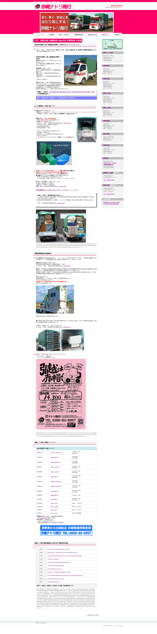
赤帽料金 (117, 34)
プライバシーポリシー (41, 623)
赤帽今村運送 (106, 133)
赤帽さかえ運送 (107, 93)
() (108, 164)
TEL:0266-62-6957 (42, 518)
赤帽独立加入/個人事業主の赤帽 (111, 202)
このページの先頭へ (92, 615)
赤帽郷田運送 (106, 65)
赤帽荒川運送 (106, 145)
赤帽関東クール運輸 (108, 172)
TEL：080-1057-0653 (109, 180)
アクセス (113, 44)
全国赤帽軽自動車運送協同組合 (111, 203)
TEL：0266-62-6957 (66, 123)
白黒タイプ (49, 355)
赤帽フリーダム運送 (108, 52)
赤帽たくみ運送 (107, 107)
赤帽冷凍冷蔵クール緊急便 (109, 162)
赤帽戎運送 (106, 158)
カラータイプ (40, 355)
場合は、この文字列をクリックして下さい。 (57, 190)
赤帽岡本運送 (106, 120)
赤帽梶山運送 (106, 78)
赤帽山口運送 (106, 185)
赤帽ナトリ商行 (53, 6)
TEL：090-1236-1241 (109, 194)
